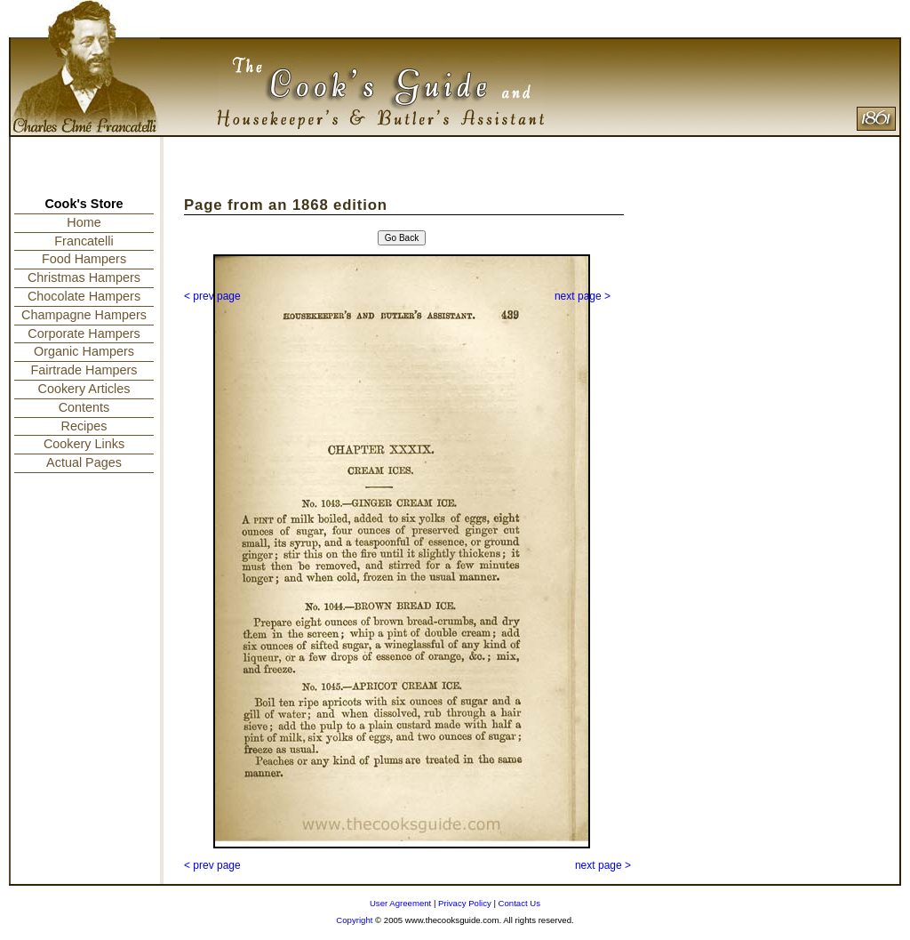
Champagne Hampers (84, 315)
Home (83, 222)
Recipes (84, 426)
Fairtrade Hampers (84, 370)
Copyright (354, 920)
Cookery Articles (84, 389)
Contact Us (519, 903)
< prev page (212, 296)
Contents (84, 407)
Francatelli (83, 241)
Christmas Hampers (84, 277)
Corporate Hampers (84, 333)
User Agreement (400, 903)
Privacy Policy (464, 903)
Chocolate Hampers (84, 296)
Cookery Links (84, 444)
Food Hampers (84, 259)
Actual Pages (84, 462)
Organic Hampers (84, 351)
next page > (583, 296)
